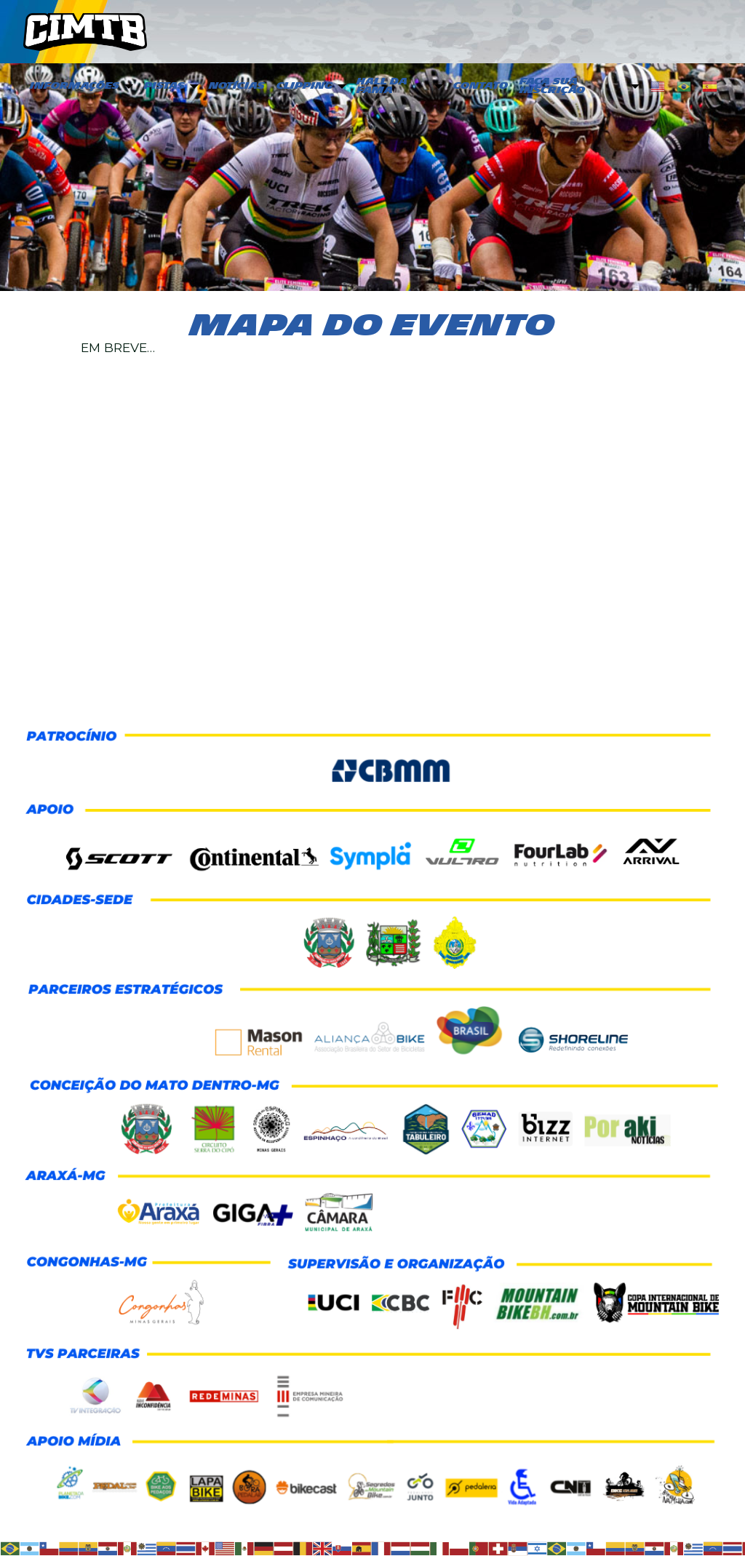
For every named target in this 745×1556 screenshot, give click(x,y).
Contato (480, 86)
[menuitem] (80, 86)
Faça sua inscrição (552, 85)
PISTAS (164, 86)
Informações (74, 86)
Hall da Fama (381, 85)
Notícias (237, 86)
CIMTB (85, 31)
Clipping (304, 86)
